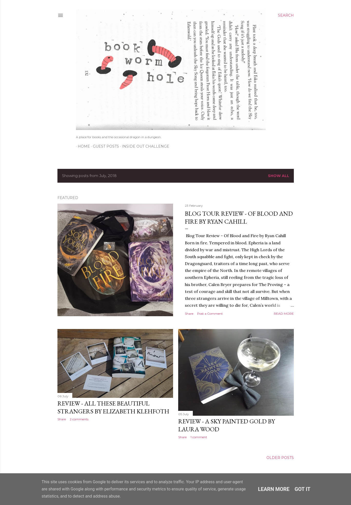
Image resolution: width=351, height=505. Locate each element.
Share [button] (189, 313)
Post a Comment (210, 313)
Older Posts (280, 457)
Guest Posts (104, 146)
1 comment (198, 437)
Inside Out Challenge (143, 146)
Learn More (273, 489)
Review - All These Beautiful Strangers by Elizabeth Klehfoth (113, 407)
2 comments (79, 419)
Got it (302, 489)
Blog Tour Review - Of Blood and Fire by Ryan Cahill (239, 217)
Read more (284, 313)
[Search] (286, 15)
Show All (278, 175)
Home (82, 146)
